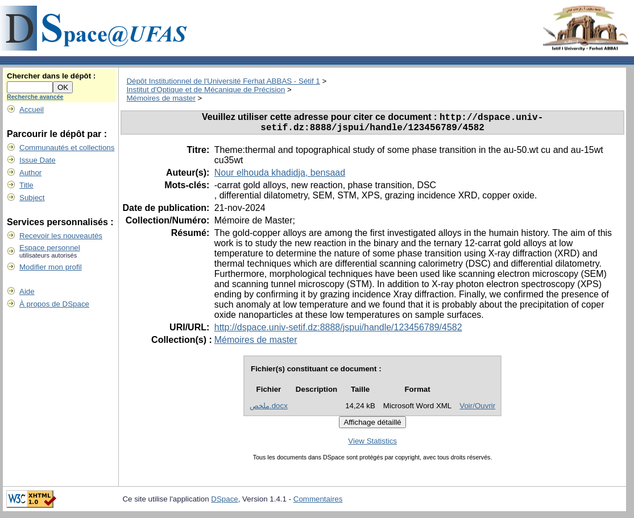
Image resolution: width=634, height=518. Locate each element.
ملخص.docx (269, 409)
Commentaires (318, 503)
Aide (27, 291)
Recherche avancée (35, 96)
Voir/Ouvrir (477, 409)
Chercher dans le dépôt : (51, 76)
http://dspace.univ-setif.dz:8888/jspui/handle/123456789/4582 (338, 331)
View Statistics (372, 445)
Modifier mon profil (50, 267)
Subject (31, 197)
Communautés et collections (66, 147)
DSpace (224, 503)
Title (26, 185)
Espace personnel (49, 247)
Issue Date (37, 160)
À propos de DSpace (54, 304)
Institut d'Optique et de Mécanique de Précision (205, 89)
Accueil (31, 109)
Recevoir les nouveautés (60, 235)
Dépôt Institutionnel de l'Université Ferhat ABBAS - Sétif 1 (223, 81)
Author (30, 172)
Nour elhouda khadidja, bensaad (279, 176)
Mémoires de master (160, 98)
